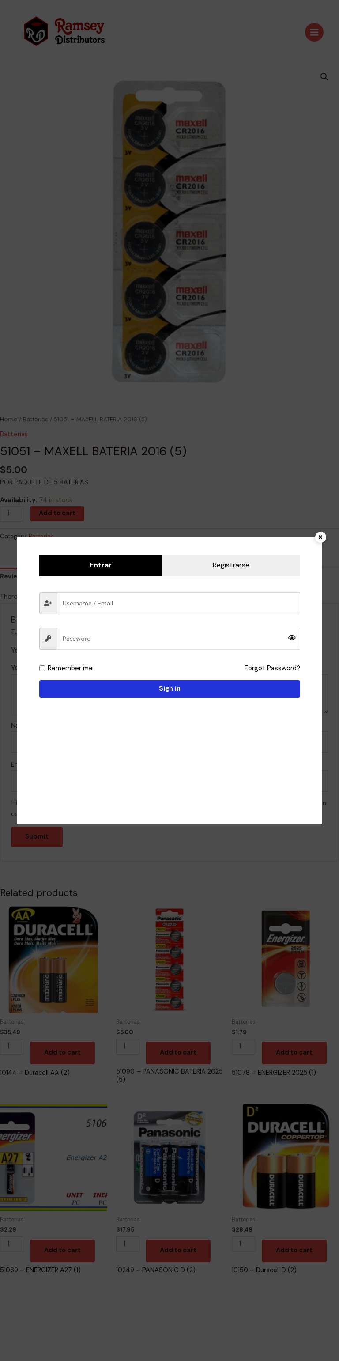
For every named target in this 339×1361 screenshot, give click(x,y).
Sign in (170, 688)
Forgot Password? (272, 668)
